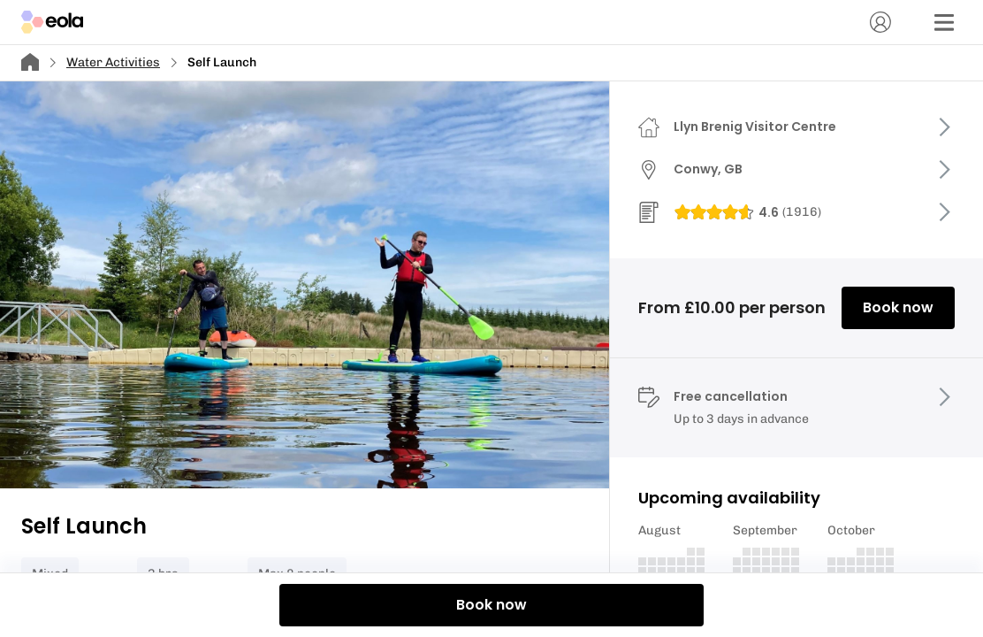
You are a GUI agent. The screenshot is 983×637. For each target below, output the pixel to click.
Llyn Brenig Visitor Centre (755, 126)
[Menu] (944, 22)
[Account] (880, 22)
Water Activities (113, 62)
